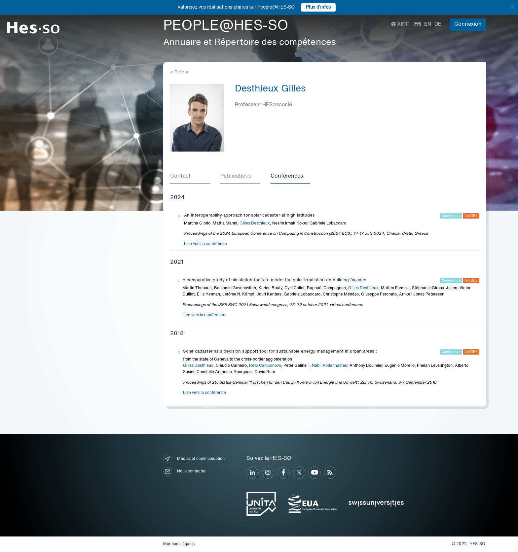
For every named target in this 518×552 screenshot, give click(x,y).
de (437, 24)
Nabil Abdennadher (329, 366)
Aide (400, 24)
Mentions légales (179, 544)
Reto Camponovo (265, 366)
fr (417, 24)
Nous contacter (184, 471)
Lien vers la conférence (205, 244)
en (427, 24)
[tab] (190, 177)
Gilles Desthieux (255, 223)
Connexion (468, 24)
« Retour (179, 72)
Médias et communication (194, 459)
